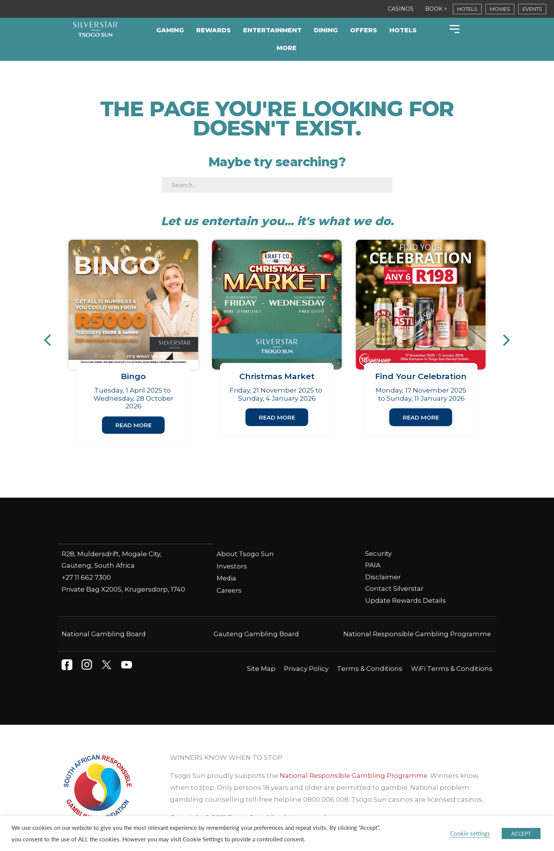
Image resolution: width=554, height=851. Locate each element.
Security (378, 553)
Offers (363, 30)
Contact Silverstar (394, 589)
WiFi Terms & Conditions (451, 668)
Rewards (213, 30)
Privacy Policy (306, 668)
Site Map (261, 668)
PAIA (372, 565)
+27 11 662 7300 (86, 577)
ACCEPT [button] (521, 833)
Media (227, 578)
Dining (326, 30)
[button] (51, 340)
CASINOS (401, 8)
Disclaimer (383, 577)
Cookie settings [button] (470, 833)
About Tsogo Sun (245, 554)
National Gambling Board (104, 634)
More (287, 48)
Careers (229, 590)
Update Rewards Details (405, 601)
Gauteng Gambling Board (256, 634)
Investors (232, 566)
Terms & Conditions (369, 668)
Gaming (170, 30)
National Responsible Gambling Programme (416, 634)
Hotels (403, 30)
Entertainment (272, 30)
